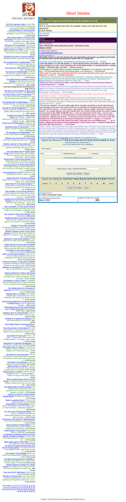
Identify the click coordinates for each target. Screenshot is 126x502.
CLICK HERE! (65, 137)
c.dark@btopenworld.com (50, 53)
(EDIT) (45, 19)
